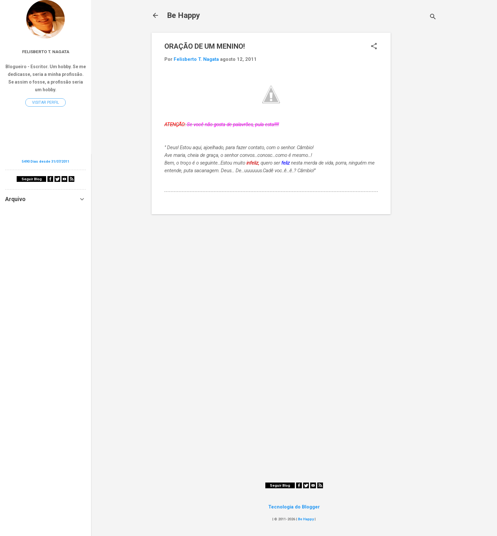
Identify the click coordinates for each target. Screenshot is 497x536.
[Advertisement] (416, 129)
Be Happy (183, 15)
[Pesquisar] (433, 17)
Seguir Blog (280, 485)
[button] (374, 46)
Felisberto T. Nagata (45, 51)
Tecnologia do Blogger (294, 507)
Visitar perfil (45, 102)
